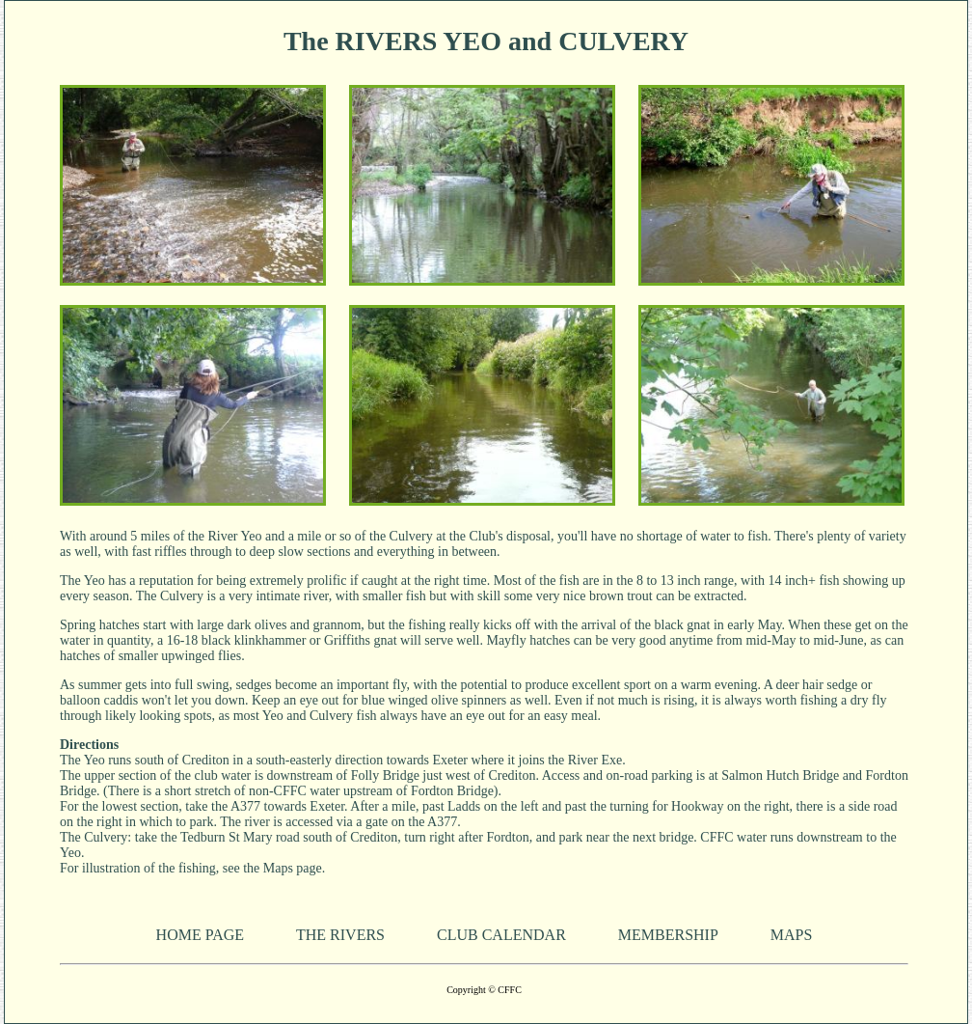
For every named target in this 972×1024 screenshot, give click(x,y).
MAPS (791, 935)
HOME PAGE (200, 935)
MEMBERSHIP (668, 935)
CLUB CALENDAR (501, 935)
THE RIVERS (340, 935)
